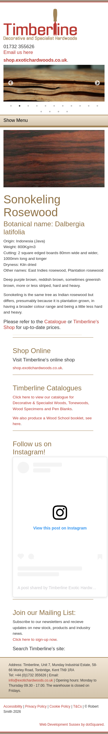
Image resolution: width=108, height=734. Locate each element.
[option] (54, 83)
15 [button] (67, 111)
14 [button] (58, 111)
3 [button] (28, 106)
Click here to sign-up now (34, 639)
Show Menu (15, 120)
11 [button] (97, 106)
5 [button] (45, 106)
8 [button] (71, 106)
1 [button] (11, 106)
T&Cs (77, 706)
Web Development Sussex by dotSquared (71, 725)
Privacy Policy (36, 706)
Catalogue (55, 321)
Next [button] (97, 83)
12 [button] (41, 111)
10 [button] (89, 106)
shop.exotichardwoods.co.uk (35, 60)
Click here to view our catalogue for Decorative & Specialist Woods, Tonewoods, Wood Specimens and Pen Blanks (51, 403)
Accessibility (12, 706)
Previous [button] (11, 83)
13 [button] (50, 111)
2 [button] (19, 106)
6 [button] (54, 106)
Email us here (18, 52)
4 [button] (37, 106)
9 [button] (80, 106)
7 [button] (63, 106)
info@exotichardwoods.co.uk (31, 680)
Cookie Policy (60, 706)
